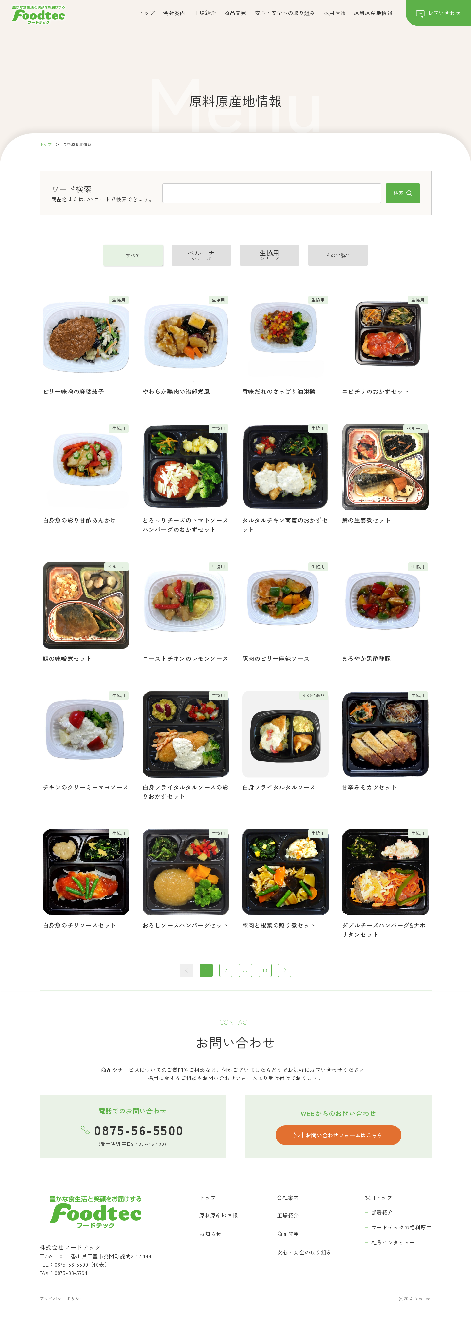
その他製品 (338, 255)
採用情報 (334, 13)
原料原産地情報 (373, 13)
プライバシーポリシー (62, 1299)
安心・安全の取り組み (304, 1252)
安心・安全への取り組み (285, 13)
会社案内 (174, 13)
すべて (133, 255)
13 (265, 970)
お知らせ (210, 1234)
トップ (147, 13)
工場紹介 (205, 13)
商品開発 (235, 13)
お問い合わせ (438, 14)
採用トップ (378, 1198)
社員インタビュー (393, 1242)
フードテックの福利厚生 (401, 1228)
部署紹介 (382, 1213)
